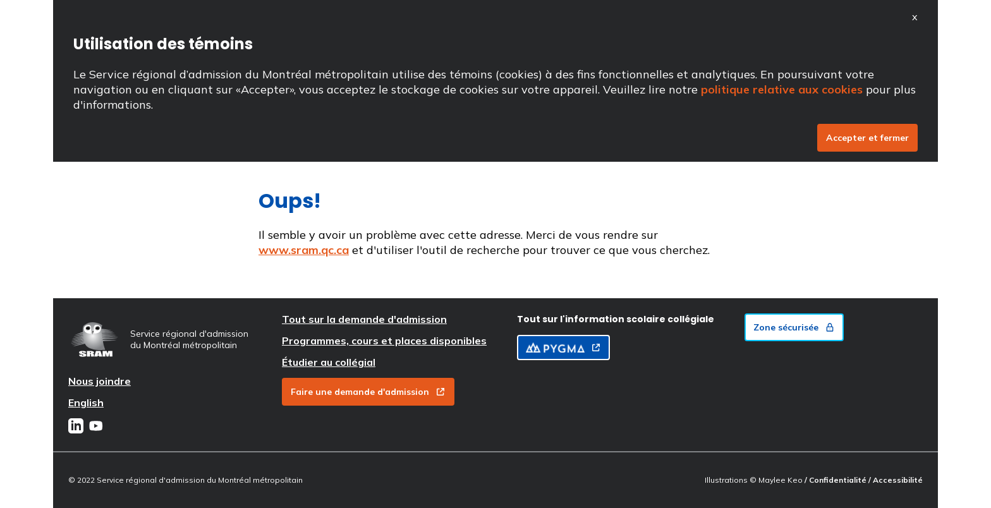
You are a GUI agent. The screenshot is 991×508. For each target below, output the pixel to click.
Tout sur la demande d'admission (364, 319)
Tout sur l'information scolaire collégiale (615, 319)
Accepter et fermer (867, 137)
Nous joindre (99, 381)
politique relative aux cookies (782, 89)
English (86, 402)
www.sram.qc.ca (303, 250)
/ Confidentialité (836, 480)
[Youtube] (96, 427)
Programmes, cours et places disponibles (384, 340)
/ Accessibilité (895, 480)
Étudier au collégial (328, 362)
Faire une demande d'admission (368, 391)
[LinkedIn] (75, 427)
